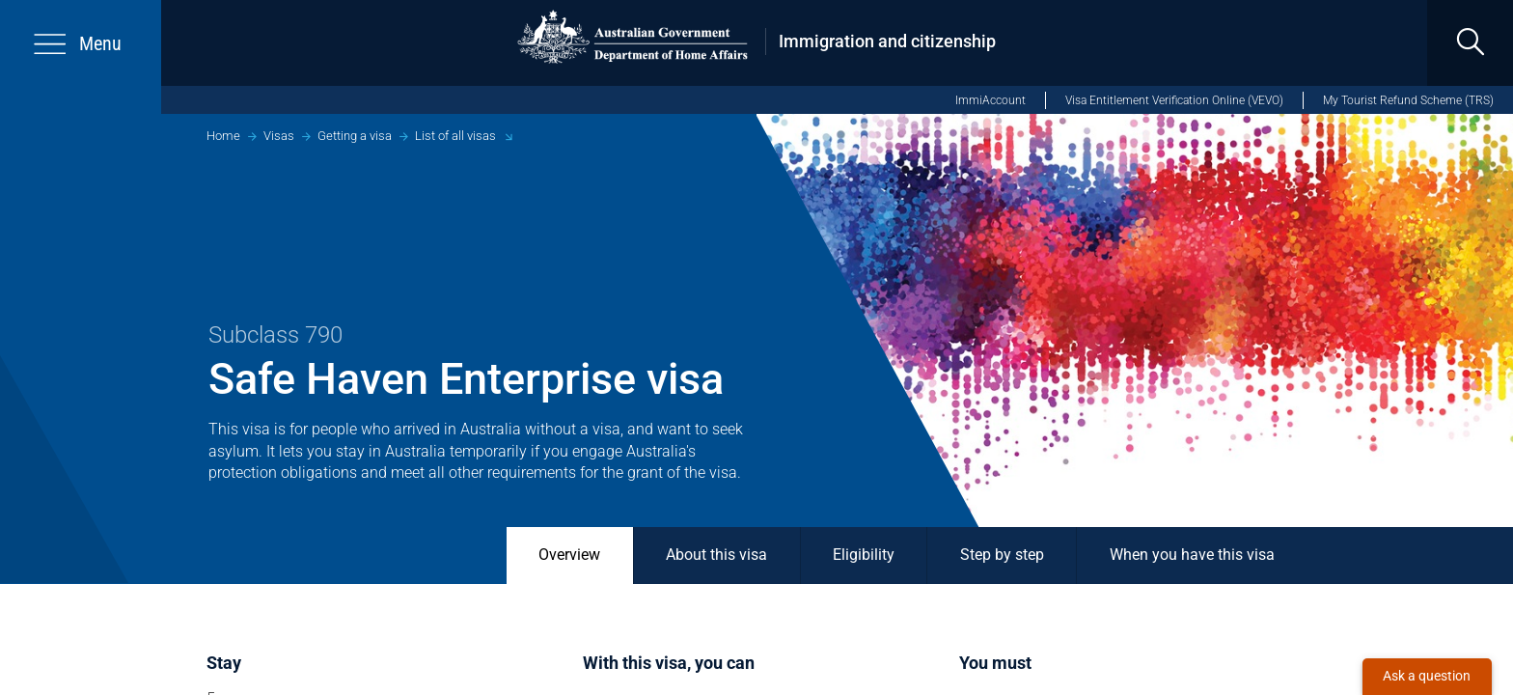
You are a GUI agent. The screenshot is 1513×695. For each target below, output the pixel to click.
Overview (569, 555)
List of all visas (455, 135)
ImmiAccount (990, 100)
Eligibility (863, 555)
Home (223, 135)
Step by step (1002, 555)
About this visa (716, 555)
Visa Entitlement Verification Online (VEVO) (1174, 100)
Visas (278, 135)
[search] (1470, 43)
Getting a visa (354, 135)
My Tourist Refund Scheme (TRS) (1408, 100)
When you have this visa (1192, 555)
